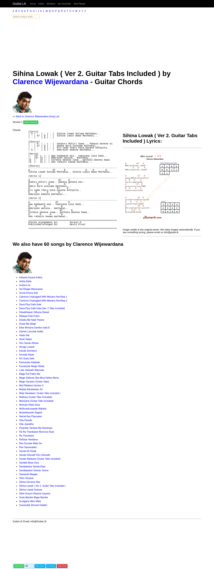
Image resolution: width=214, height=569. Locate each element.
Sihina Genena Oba (29, 482)
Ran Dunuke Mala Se (30, 443)
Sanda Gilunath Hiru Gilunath (34, 455)
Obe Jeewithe (26, 424)
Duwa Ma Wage (27, 323)
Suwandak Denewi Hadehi (33, 505)
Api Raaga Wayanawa (31, 289)
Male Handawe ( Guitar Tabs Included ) (39, 393)
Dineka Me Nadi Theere (31, 320)
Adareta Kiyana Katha (30, 277)
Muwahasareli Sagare (30, 412)
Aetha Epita (25, 281)
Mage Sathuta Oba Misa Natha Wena (39, 378)
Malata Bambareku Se (31, 389)
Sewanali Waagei (28, 474)
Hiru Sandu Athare (29, 343)
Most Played (79, 4)
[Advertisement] (102, 44)
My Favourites (64, 4)
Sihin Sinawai (26, 478)
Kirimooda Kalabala (29, 362)
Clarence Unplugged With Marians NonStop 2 (43, 300)
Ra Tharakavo (26, 435)
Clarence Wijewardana (50, 82)
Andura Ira (24, 285)
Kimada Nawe (26, 354)
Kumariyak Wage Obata (31, 366)
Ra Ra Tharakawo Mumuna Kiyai (36, 432)
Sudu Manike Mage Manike (33, 497)
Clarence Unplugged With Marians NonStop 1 (43, 296)
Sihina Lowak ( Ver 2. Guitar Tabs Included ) (42, 486)
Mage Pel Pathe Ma (29, 374)
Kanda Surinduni (28, 351)
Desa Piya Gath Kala (30, 304)
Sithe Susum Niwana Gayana (34, 493)
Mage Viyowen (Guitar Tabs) (34, 381)
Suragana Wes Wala (30, 501)
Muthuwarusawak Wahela (32, 408)
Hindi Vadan (25, 339)
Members (51, 4)
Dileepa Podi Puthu (29, 316)
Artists (41, 4)
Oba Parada (25, 420)
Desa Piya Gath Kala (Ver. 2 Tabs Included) (42, 308)
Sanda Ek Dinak (27, 451)
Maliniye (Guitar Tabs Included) (35, 397)
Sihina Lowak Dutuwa (30, 489)
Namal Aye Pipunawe (30, 416)
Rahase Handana (28, 439)
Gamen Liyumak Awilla (31, 331)
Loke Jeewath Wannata (31, 370)
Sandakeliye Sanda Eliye (32, 466)
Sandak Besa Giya (29, 462)
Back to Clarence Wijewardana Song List (37, 116)
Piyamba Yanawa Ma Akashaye (35, 428)
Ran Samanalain (28, 447)
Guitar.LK (19, 3)
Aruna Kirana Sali (28, 293)
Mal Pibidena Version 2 (31, 385)
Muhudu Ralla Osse (29, 405)
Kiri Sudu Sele (26, 358)
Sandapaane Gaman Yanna (33, 470)
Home (33, 4)
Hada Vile (24, 335)
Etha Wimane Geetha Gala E (34, 327)
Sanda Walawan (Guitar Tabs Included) (39, 459)
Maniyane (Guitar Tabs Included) (36, 401)
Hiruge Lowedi (26, 347)
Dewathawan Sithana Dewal (34, 312)
